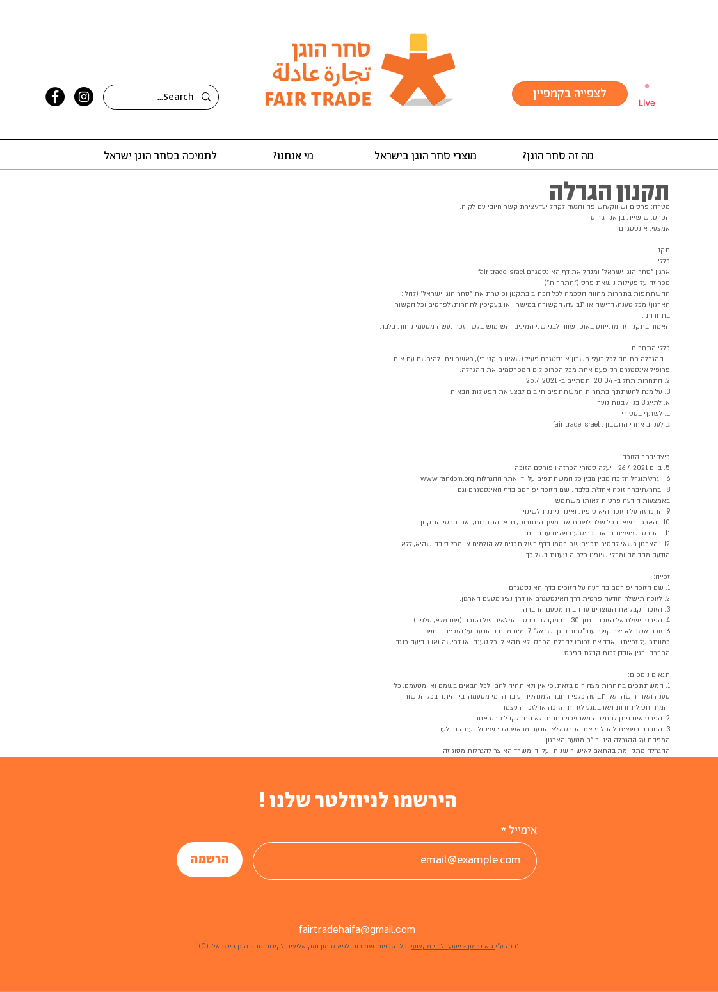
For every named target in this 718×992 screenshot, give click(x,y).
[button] (557, 157)
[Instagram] (83, 96)
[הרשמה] (210, 859)
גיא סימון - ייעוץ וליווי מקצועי (453, 946)
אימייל (523, 830)
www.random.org (447, 479)
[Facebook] (55, 96)
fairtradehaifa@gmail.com (357, 930)
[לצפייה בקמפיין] (570, 93)
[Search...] (162, 97)
